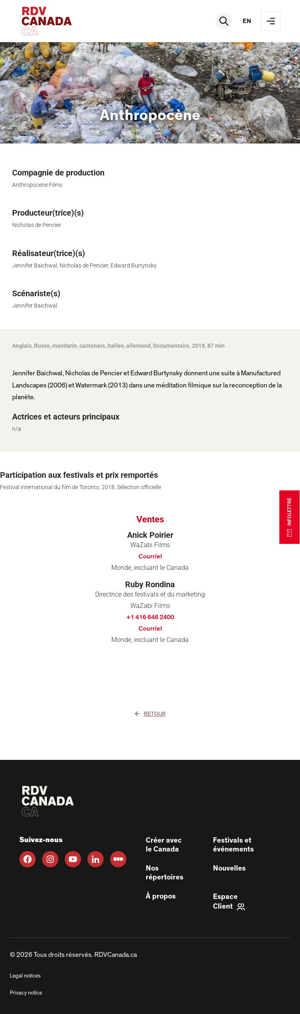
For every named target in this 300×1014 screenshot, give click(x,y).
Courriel (150, 556)
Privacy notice (26, 993)
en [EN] (247, 21)
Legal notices (25, 976)
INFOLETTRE (289, 517)
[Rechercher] (224, 21)
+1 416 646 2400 (150, 617)
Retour (150, 714)
